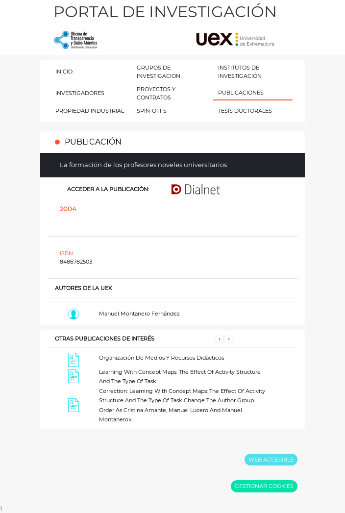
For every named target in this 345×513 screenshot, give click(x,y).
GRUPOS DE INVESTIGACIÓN (158, 71)
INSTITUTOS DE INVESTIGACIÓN (240, 71)
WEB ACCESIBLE (271, 459)
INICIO (64, 71)
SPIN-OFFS (152, 110)
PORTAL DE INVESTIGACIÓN (165, 11)
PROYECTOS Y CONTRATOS (156, 93)
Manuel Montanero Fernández (139, 313)
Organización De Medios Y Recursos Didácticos (161, 357)
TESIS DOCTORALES (245, 110)
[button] (219, 339)
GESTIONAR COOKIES (264, 486)
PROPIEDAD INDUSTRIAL (89, 110)
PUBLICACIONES (241, 92)
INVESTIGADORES (79, 93)
